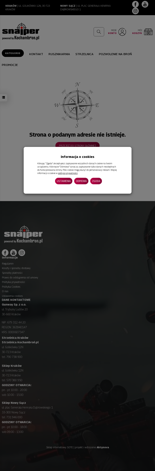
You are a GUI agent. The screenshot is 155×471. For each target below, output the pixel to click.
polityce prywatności (68, 173)
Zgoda (96, 180)
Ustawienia (64, 180)
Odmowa (81, 180)
